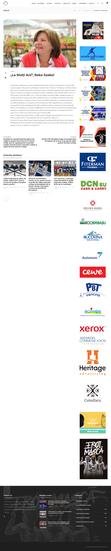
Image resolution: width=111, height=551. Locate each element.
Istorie (49, 3)
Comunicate (91, 526)
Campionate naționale (91, 517)
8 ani (18, 187)
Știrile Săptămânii (87, 10)
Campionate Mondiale (91, 513)
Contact (91, 3)
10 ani (68, 187)
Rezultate (66, 3)
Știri (79, 10)
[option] (14, 175)
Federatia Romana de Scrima (10, 187)
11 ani (43, 192)
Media (74, 3)
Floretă (12, 71)
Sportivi (57, 3)
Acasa (74, 10)
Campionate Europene (91, 509)
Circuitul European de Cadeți (91, 522)
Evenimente (83, 3)
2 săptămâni (51, 506)
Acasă (33, 3)
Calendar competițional (91, 505)
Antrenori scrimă (91, 501)
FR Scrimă (41, 3)
